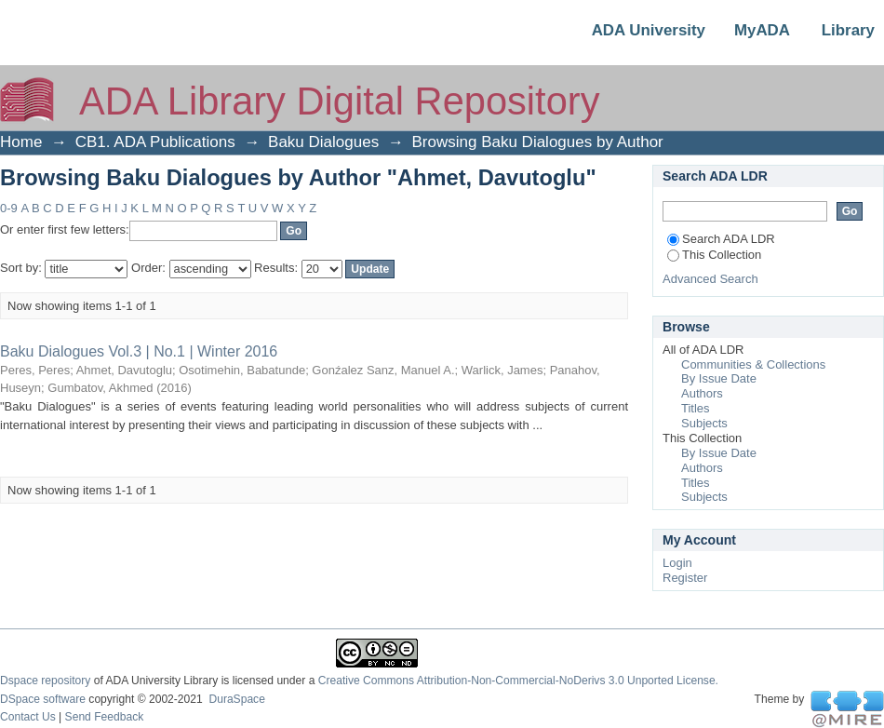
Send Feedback (104, 716)
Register (685, 578)
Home (21, 142)
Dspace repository (45, 680)
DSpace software (43, 699)
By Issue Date (719, 378)
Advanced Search (710, 279)
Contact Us (28, 716)
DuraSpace (236, 699)
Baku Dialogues (323, 142)
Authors (702, 393)
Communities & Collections (753, 364)
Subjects (704, 423)
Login (677, 563)
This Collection (714, 255)
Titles (695, 408)
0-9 (9, 208)
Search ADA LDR (721, 239)
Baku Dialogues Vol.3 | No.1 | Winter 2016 (138, 351)
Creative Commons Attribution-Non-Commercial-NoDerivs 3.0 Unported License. (518, 680)
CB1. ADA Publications (155, 142)
